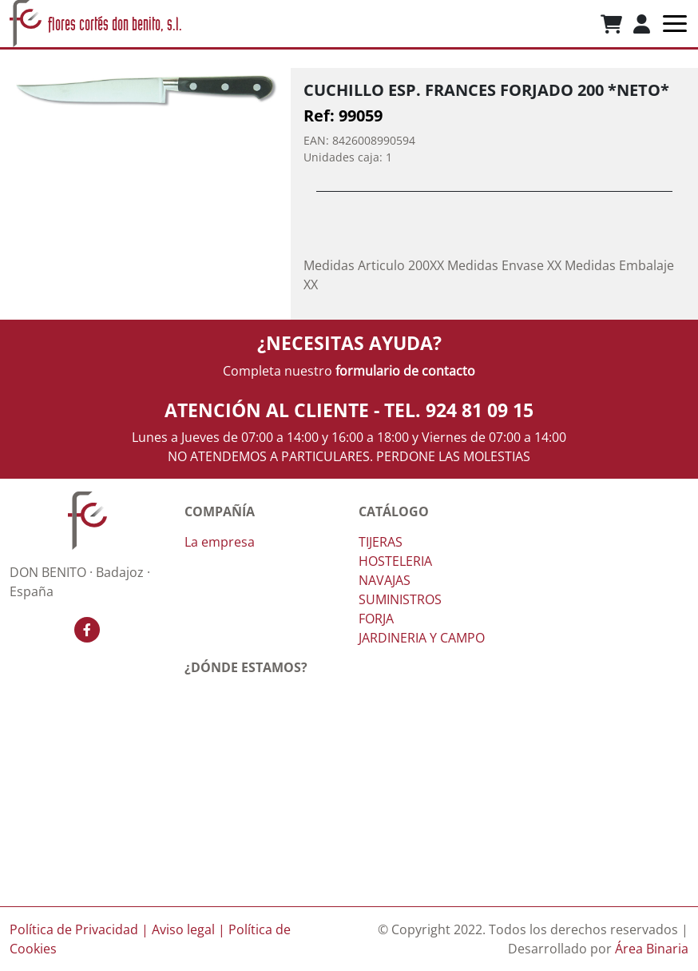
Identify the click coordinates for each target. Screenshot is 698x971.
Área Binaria (651, 948)
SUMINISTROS (400, 599)
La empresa (219, 542)
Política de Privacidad (74, 929)
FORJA (376, 618)
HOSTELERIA (395, 561)
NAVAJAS (384, 580)
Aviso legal (183, 929)
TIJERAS (381, 542)
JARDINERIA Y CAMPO (422, 638)
